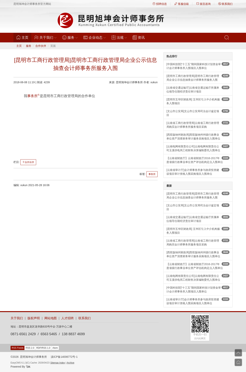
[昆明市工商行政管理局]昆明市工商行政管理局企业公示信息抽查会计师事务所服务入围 (197, 77)
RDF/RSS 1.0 (43, 348)
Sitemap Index (57, 362)
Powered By (20, 366)
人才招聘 (67, 318)
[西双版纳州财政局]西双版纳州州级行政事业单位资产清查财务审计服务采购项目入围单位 (197, 136)
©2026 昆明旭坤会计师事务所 (29, 356)
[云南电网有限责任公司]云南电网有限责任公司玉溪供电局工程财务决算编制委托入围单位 (197, 148)
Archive (70, 362)
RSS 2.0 (30, 348)
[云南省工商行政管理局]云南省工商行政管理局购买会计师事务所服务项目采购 (197, 124)
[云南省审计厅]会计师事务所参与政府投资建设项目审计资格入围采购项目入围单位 (197, 171)
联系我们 (225, 3)
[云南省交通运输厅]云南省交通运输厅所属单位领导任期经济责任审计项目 (197, 89)
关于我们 (17, 318)
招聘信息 (160, 3)
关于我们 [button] (45, 37)
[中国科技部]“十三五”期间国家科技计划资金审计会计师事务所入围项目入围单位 (197, 66)
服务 (28, 45)
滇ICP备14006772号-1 (64, 356)
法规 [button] (119, 37)
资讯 (139, 37)
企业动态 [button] (94, 37)
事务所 (33, 96)
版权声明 (33, 318)
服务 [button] (70, 37)
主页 (23, 37)
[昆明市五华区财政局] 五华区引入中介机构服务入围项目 (197, 101)
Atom (55, 348)
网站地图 (50, 318)
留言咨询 (203, 3)
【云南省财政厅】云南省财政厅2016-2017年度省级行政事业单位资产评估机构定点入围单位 (197, 160)
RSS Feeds (17, 348)
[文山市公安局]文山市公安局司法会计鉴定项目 (197, 113)
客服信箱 (182, 3)
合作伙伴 (40, 45)
